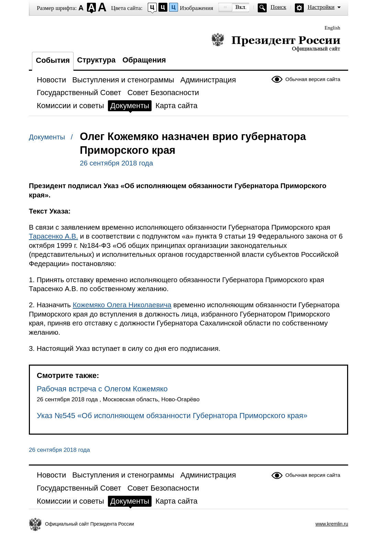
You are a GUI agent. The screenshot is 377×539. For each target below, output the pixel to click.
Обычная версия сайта (312, 79)
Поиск (278, 7)
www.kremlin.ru (331, 524)
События (53, 60)
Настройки (321, 7)
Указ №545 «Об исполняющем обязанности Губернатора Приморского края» (172, 415)
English (332, 28)
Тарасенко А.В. (53, 236)
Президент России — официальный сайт (275, 42)
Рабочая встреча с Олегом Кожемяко (102, 389)
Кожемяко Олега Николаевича (122, 305)
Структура (96, 60)
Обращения (144, 60)
